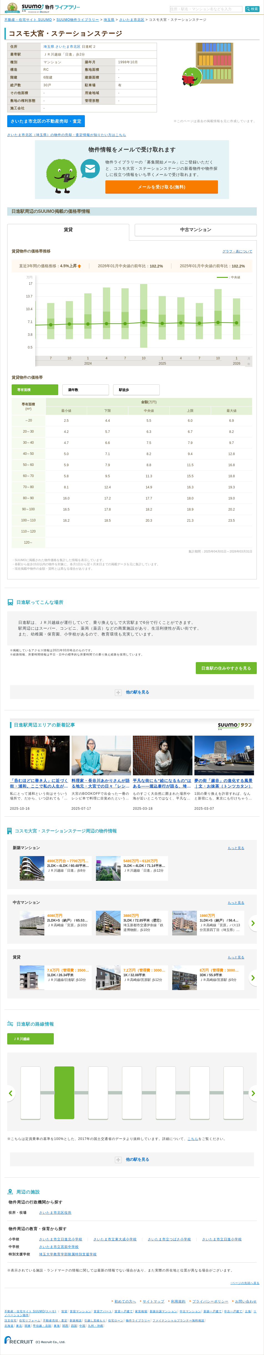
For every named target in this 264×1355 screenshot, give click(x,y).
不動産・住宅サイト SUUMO (28, 20)
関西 (65, 1325)
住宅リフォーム (29, 1320)
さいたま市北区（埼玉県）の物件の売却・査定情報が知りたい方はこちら (66, 135)
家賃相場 (141, 1311)
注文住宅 (10, 1320)
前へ (11, 1093)
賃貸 (64, 1311)
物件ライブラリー (138, 1320)
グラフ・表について (237, 251)
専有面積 (24, 390)
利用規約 (178, 1301)
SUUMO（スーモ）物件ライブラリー (42, 8)
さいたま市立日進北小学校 (60, 1239)
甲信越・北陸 (42, 1325)
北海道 (9, 1325)
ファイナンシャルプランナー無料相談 (178, 1320)
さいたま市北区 (131, 20)
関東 (28, 1325)
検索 (254, 9)
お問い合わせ (246, 1301)
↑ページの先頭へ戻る (245, 1283)
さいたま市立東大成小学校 (115, 1239)
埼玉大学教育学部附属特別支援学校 (68, 1254)
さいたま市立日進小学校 (222, 1239)
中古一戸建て (233, 1311)
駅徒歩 (124, 390)
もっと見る (236, 848)
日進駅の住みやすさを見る (226, 668)
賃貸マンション (80, 1311)
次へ (252, 1093)
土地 (248, 1311)
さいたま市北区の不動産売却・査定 (46, 121)
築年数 (73, 390)
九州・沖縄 (95, 1325)
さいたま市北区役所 (55, 1213)
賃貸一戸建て (124, 1311)
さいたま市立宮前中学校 (59, 1247)
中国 (82, 1325)
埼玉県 (109, 20)
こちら (192, 1139)
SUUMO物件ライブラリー (78, 20)
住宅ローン (115, 1320)
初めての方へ (125, 1301)
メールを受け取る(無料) (162, 187)
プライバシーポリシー (210, 1301)
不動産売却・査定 (55, 1320)
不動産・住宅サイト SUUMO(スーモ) (30, 1311)
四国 (74, 1325)
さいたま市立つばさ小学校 (169, 1239)
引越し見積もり (95, 1320)
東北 (19, 1325)
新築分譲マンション (163, 1311)
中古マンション (190, 1311)
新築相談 (76, 1320)
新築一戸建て (213, 1311)
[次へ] (252, 923)
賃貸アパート (103, 1311)
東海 (57, 1325)
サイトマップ (153, 1301)
